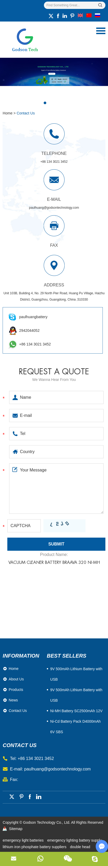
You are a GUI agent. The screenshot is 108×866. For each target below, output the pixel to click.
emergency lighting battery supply (74, 840)
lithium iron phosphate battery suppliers (35, 847)
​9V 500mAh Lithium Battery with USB (76, 674)
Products (16, 689)
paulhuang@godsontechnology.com (54, 207)
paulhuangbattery (33, 317)
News (13, 700)
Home (7, 113)
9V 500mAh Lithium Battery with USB (76, 695)
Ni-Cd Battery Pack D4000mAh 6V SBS (75, 726)
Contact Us (26, 113)
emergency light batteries (23, 840)
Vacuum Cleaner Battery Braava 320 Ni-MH (54, 562)
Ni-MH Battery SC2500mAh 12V (76, 711)
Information (21, 656)
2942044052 (29, 330)
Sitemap (15, 829)
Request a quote (54, 372)
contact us (20, 745)
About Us (16, 679)
